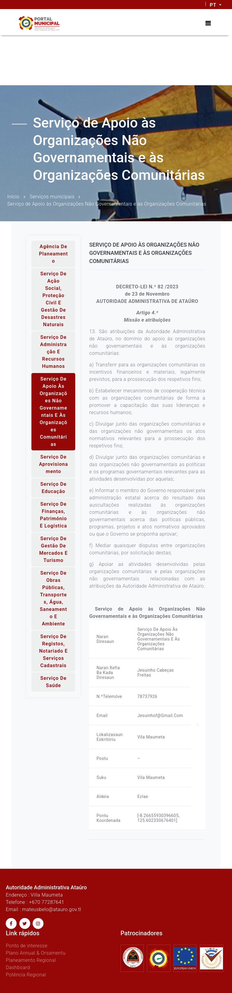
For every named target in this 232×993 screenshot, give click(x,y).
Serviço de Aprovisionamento (53, 464)
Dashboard (18, 967)
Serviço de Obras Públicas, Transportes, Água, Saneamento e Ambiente (53, 598)
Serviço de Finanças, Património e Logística (53, 515)
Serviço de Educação (53, 487)
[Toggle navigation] (207, 23)
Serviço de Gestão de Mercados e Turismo (53, 549)
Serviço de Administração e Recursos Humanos (53, 351)
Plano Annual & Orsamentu (36, 953)
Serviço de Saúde (53, 681)
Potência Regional (26, 975)
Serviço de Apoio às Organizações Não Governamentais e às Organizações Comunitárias (53, 411)
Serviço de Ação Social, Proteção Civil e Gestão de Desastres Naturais (53, 299)
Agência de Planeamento (53, 254)
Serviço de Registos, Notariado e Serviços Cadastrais (53, 651)
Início (13, 196)
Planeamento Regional (31, 960)
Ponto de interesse (27, 946)
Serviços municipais (52, 196)
